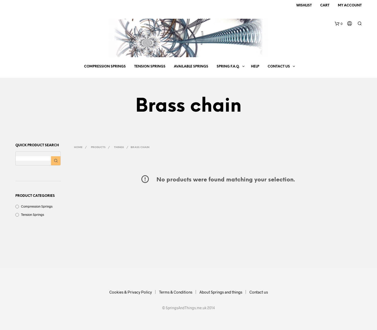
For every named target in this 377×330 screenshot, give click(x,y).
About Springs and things (221, 292)
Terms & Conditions (175, 292)
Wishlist (304, 5)
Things (119, 147)
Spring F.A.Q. (228, 66)
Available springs (191, 66)
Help (255, 66)
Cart (324, 5)
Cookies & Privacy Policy (130, 292)
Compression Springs (105, 66)
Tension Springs (149, 66)
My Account (350, 5)
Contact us (279, 66)
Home (78, 147)
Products (98, 147)
